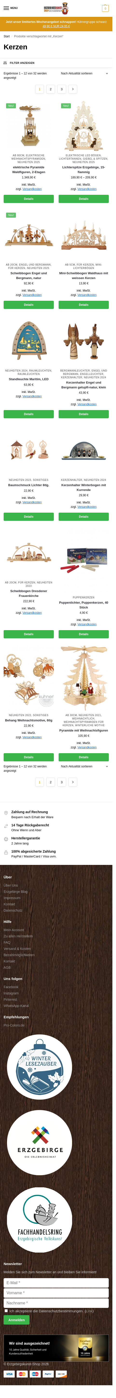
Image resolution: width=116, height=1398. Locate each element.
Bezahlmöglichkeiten (19, 955)
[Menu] (11, 8)
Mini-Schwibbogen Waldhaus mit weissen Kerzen (83, 275)
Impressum (12, 898)
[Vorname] (56, 1293)
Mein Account (14, 930)
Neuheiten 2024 (16, 370)
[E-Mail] (56, 1283)
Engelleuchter (91, 374)
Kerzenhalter (71, 377)
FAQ (7, 942)
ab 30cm (71, 715)
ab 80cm (18, 155)
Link (89, 1311)
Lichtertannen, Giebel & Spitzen (83, 158)
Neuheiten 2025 (29, 162)
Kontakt (9, 904)
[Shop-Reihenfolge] (85, 73)
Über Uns (11, 885)
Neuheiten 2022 (20, 715)
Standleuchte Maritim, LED (29, 379)
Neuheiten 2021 (90, 715)
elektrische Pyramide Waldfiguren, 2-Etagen (28, 169)
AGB (7, 967)
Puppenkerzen (84, 597)
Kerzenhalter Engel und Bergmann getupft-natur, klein (83, 385)
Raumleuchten (40, 370)
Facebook (11, 987)
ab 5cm (70, 264)
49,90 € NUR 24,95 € (56, 26)
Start (7, 36)
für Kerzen (16, 268)
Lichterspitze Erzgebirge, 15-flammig (83, 169)
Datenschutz (13, 910)
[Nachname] (56, 1303)
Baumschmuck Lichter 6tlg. (28, 485)
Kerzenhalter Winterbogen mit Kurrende (83, 487)
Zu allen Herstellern (18, 936)
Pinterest (10, 999)
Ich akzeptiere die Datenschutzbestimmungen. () (49, 1311)
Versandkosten (31, 189)
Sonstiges (40, 480)
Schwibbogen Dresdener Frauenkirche (28, 593)
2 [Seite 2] (50, 89)
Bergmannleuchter (75, 370)
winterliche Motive (90, 725)
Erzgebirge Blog (16, 892)
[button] (105, 8)
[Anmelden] (16, 1320)
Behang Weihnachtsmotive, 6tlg (28, 720)
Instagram (11, 993)
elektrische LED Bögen (83, 155)
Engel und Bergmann (35, 264)
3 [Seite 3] (61, 89)
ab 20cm (11, 264)
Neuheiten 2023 (20, 480)
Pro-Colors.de (14, 1025)
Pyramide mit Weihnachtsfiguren (83, 730)
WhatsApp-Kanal (16, 1006)
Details (28, 199)
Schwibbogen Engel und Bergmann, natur (29, 275)
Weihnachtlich (83, 718)
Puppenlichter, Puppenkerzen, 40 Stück (83, 605)
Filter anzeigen (18, 63)
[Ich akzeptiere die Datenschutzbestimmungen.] (6, 1310)
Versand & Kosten (17, 949)
